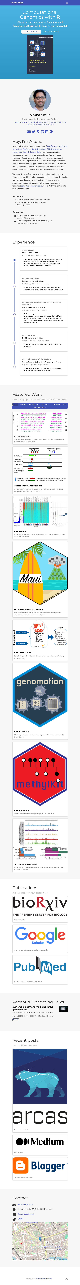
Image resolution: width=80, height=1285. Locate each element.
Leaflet (55, 1259)
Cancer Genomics (59, 404)
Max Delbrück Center (30, 253)
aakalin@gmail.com (25, 1204)
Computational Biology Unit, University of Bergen (41, 362)
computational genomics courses (33, 186)
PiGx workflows (22, 653)
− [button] (15, 1228)
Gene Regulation (40, 407)
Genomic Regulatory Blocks (28, 486)
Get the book (31, 31)
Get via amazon (51, 31)
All (15, 404)
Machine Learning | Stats (29, 404)
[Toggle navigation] (66, 2)
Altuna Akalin (17, 2)
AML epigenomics (22, 436)
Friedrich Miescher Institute (33, 281)
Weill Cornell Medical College (33, 307)
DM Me (20, 1219)
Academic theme (41, 1278)
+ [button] (15, 1225)
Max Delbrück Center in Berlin (30, 152)
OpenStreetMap (63, 1259)
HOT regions (20, 531)
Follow (15, 1019)
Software (45, 404)
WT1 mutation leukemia (25, 864)
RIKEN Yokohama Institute (33, 338)
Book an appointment (26, 1214)
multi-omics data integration (29, 609)
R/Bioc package (21, 732)
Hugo (50, 1278)
